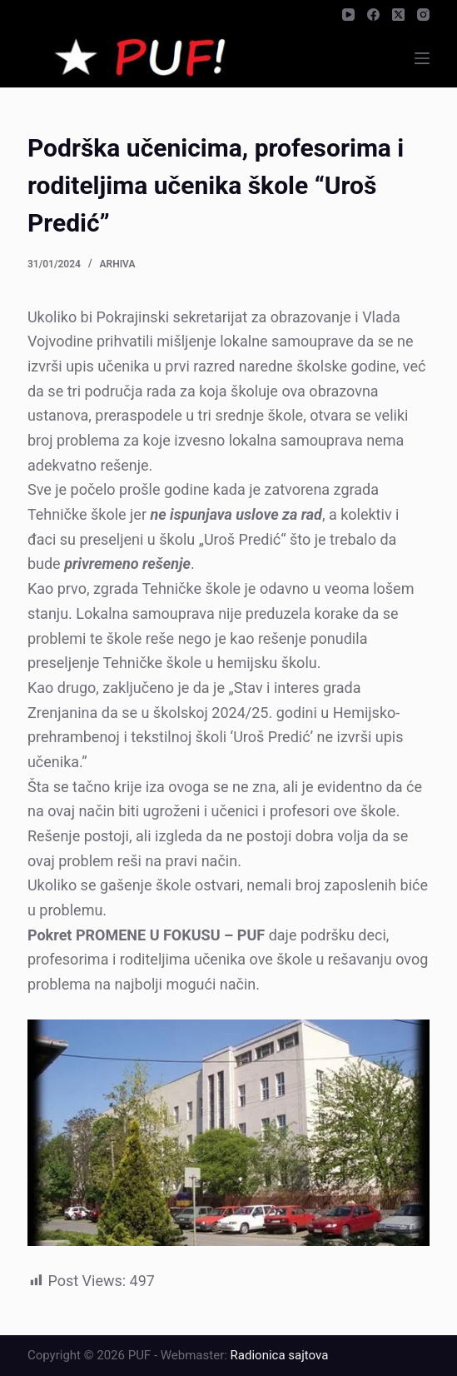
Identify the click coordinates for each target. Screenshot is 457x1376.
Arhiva (118, 264)
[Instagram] (423, 14)
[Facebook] (373, 14)
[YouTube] (348, 14)
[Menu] (422, 58)
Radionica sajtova (280, 1355)
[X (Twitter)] (398, 14)
